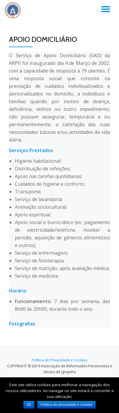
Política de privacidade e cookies (66, 405)
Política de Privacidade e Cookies (59, 360)
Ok (29, 405)
